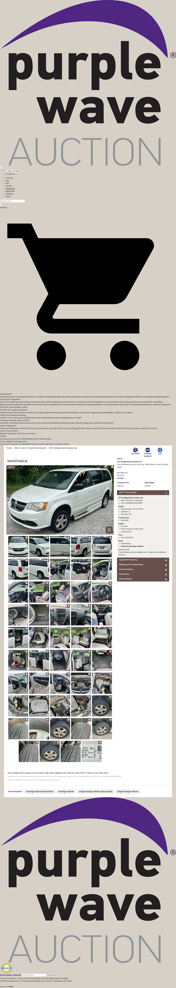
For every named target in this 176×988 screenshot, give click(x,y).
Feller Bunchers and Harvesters (13, 412)
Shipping (9, 194)
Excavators (8, 404)
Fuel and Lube (34, 428)
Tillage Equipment (161, 397)
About (8, 196)
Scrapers (139, 404)
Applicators (25, 397)
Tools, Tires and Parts (9, 431)
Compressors (5, 428)
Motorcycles (60, 423)
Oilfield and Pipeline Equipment (65, 404)
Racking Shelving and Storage (53, 418)
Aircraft (3, 423)
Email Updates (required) (10, 975)
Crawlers (144, 402)
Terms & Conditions (8, 978)
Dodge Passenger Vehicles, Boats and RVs (95, 792)
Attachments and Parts (44, 402)
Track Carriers (9, 407)
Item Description (126, 569)
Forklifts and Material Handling (13, 415)
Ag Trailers (4, 439)
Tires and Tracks (28, 433)
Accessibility (48, 978)
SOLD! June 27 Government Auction (30, 448)
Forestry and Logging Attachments (40, 412)
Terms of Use (23, 978)
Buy (7, 180)
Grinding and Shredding (65, 412)
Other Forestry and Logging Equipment (91, 412)
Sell (7, 183)
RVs (98, 423)
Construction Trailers (17, 439)
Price (123, 483)
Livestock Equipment (100, 397)
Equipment (10, 188)
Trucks (66, 444)
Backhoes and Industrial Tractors (67, 402)
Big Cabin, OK (122, 473)
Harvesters (57, 397)
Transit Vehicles (107, 423)
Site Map (64, 978)
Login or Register (14, 171)
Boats (52, 423)
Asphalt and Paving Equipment (22, 402)
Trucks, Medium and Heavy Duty (13, 441)
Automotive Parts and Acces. (38, 423)
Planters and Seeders (145, 397)
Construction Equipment (10, 399)
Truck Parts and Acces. (53, 444)
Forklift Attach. (35, 418)
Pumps (118, 428)
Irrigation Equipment (82, 397)
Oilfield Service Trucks (34, 444)
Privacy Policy (36, 978)
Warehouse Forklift (73, 418)
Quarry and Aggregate (87, 404)
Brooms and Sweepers (108, 402)
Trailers (3, 436)
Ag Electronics (6, 397)
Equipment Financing (128, 560)
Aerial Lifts (4, 402)
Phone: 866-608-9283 (31, 981)
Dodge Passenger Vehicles (127, 792)
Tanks (123, 428)
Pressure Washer (108, 428)
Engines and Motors (19, 428)
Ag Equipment (6, 394)
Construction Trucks (16, 444)
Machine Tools (6, 433)
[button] (88, 384)
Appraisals (10, 191)
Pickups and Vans (89, 423)
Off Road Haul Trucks (43, 404)
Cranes (138, 402)
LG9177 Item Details (128, 492)
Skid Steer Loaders (151, 404)
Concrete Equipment (126, 402)
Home (9, 448)
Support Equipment (8, 426)
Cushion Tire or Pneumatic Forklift (14, 418)
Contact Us (10, 174)
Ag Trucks (4, 444)
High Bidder (150, 483)
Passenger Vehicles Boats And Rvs (39, 792)
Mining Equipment (27, 404)
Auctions (9, 178)
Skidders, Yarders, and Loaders (120, 412)
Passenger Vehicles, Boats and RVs (15, 420)
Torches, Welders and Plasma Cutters (141, 428)
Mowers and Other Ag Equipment (122, 397)
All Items (3, 207)
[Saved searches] (1, 167)
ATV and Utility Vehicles (16, 423)
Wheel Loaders (21, 407)
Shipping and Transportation (131, 564)
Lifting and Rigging (71, 428)
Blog (57, 978)
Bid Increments (125, 579)
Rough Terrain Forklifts (126, 404)
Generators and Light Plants (51, 428)
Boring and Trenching (90, 402)
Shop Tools (16, 433)
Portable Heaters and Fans (90, 428)
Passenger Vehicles (73, 423)
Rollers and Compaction (107, 404)
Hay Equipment (68, 397)
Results (9, 186)
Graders (16, 404)
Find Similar (124, 574)
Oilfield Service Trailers (35, 439)
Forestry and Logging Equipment (13, 410)
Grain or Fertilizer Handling (41, 397)
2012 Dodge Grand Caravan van (63, 448)
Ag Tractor (16, 397)
